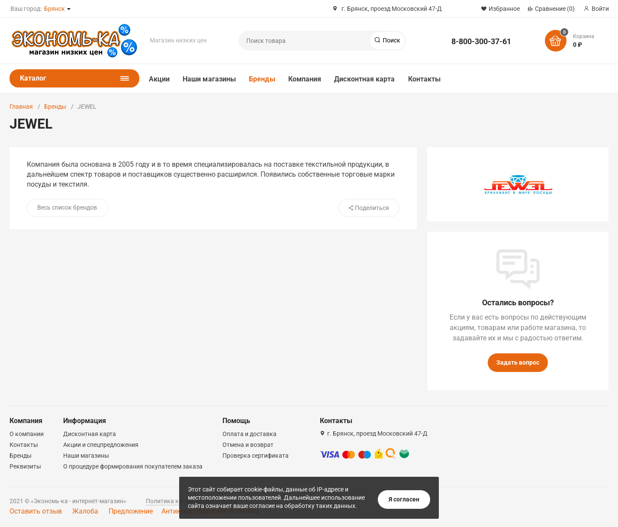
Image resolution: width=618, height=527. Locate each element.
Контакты (424, 79)
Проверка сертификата (255, 455)
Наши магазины (209, 79)
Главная (21, 106)
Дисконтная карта (364, 79)
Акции (159, 79)
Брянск (54, 8)
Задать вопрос (517, 362)
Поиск (390, 40)
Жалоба (85, 511)
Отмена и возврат (248, 444)
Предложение (131, 511)
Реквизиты (25, 466)
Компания (305, 79)
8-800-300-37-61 (481, 41)
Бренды (262, 79)
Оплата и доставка (249, 433)
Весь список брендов (67, 207)
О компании (27, 433)
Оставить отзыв (36, 511)
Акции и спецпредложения (100, 444)
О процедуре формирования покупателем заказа (133, 466)
